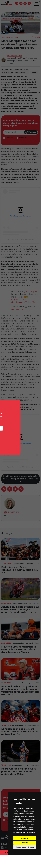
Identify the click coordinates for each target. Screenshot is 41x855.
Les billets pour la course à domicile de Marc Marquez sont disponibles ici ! (20, 479)
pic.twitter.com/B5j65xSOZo (23, 302)
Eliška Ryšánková (14, 56)
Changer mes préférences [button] (25, 847)
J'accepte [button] (24, 838)
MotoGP (23, 138)
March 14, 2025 (17, 309)
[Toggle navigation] (37, 3)
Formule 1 (10, 138)
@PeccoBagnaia (31, 292)
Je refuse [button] (24, 842)
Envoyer (30, 132)
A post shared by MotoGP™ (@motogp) (20, 239)
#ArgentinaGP (17, 300)
